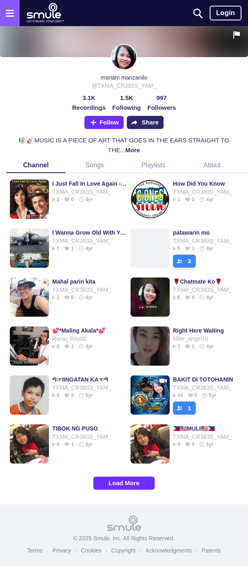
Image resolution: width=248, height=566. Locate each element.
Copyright (123, 550)
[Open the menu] (10, 13)
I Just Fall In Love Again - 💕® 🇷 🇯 (89, 183)
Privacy (61, 550)
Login (225, 13)
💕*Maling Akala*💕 (78, 330)
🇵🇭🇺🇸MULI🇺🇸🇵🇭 (194, 428)
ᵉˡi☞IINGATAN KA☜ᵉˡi (80, 379)
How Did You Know (199, 183)
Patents (211, 550)
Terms (34, 550)
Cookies (91, 550)
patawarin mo (191, 232)
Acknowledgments (169, 550)
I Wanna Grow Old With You (89, 232)
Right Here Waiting (198, 330)
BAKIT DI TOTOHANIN (203, 379)
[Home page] (45, 13)
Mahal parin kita (73, 281)
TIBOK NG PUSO (75, 428)
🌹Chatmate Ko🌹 (197, 281)
